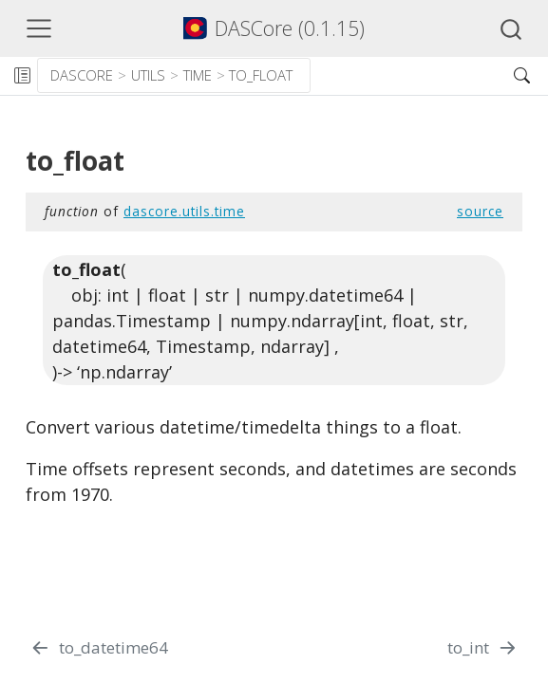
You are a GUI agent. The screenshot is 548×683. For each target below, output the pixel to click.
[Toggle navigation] (39, 28)
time (197, 74)
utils (148, 74)
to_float (261, 74)
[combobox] (512, 28)
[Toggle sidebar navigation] (22, 76)
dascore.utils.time (184, 211)
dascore (81, 74)
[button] (404, 76)
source (480, 211)
